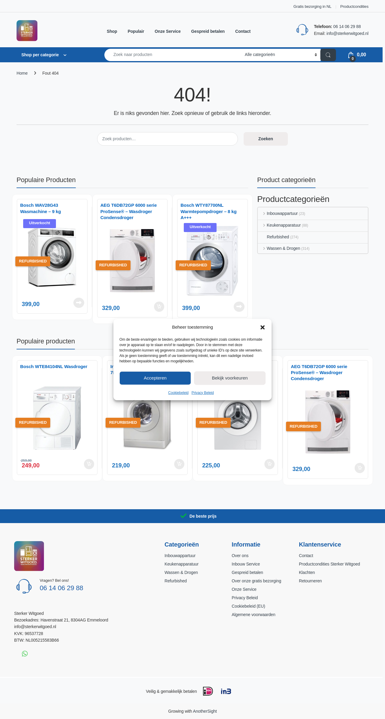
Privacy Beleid (203, 392)
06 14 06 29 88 (347, 26)
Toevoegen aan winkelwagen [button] (159, 307)
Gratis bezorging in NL (312, 6)
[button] (263, 327)
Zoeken (265, 138)
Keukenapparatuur (279, 225)
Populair (136, 31)
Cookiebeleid (178, 392)
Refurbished (273, 236)
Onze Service (167, 31)
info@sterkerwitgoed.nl (347, 33)
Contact (243, 31)
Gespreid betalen (208, 31)
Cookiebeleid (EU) (248, 606)
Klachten (307, 572)
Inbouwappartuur (278, 213)
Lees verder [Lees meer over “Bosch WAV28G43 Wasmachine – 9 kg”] (78, 303)
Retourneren (310, 580)
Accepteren (155, 377)
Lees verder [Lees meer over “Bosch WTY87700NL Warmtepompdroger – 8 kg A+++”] (239, 307)
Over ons (240, 555)
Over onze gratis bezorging (256, 580)
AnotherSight (205, 711)
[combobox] (173, 55)
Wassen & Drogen (279, 248)
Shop (112, 31)
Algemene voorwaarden (253, 614)
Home (22, 73)
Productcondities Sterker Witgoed (329, 564)
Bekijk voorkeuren (230, 377)
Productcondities (354, 6)
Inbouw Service (246, 564)
